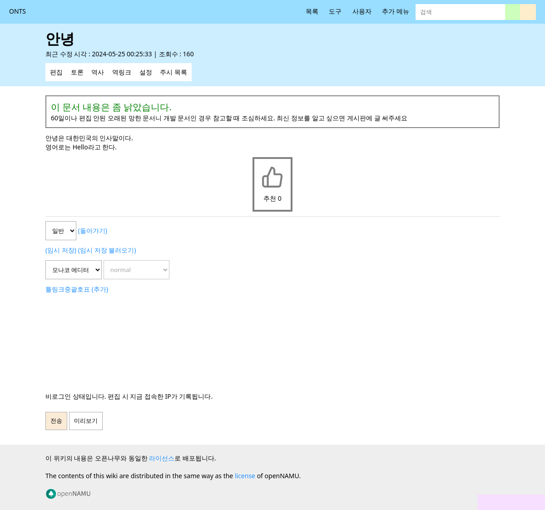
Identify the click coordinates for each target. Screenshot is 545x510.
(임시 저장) (60, 250)
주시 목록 (173, 72)
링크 (58, 289)
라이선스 (161, 458)
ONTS (17, 11)
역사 (97, 72)
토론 (77, 72)
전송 (56, 420)
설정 (145, 72)
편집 (56, 72)
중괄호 (74, 289)
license (245, 475)
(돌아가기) (92, 230)
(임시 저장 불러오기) (107, 250)
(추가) (100, 289)
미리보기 (86, 420)
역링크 (121, 72)
